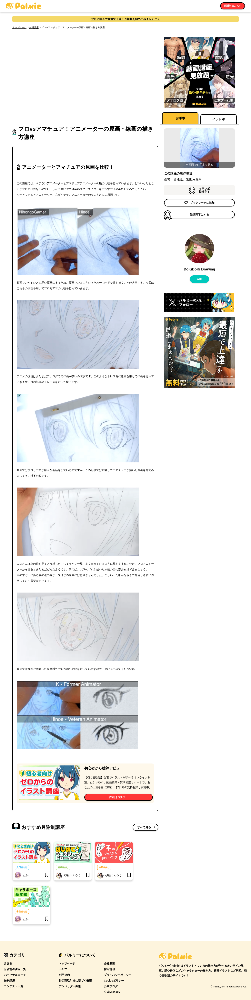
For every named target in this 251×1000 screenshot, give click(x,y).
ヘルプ (63, 969)
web (199, 279)
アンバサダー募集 (70, 986)
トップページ (19, 27)
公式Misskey (112, 992)
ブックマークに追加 (199, 203)
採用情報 (109, 969)
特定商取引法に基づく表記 (75, 980)
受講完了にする (186, 214)
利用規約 (64, 974)
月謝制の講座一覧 (15, 969)
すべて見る (144, 827)
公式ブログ (111, 986)
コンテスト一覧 (13, 986)
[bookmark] (46, 875)
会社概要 (109, 963)
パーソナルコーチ (15, 974)
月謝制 (8, 963)
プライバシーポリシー (117, 974)
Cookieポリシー (114, 980)
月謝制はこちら (232, 5)
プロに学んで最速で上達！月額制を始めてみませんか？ (125, 19)
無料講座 (34, 27)
